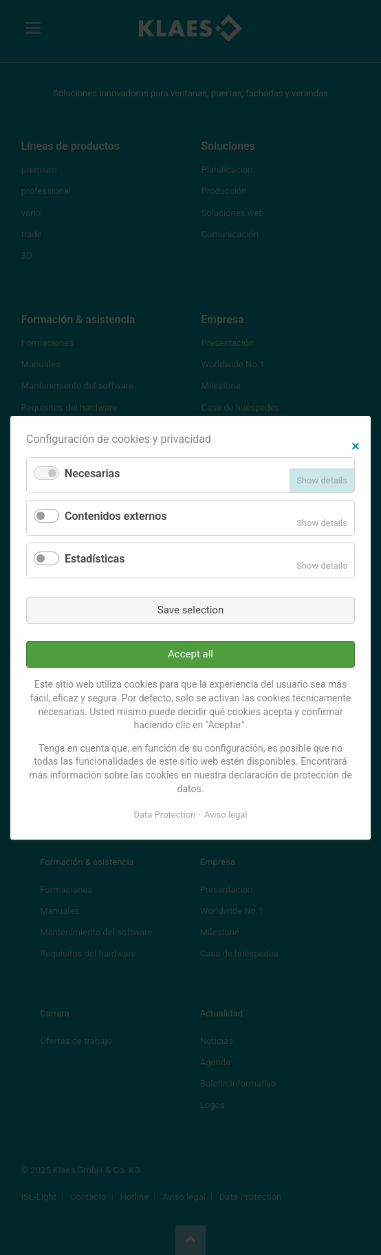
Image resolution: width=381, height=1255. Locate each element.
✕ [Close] (355, 444)
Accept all (190, 654)
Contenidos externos (115, 516)
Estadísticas (94, 558)
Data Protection (165, 814)
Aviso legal (226, 814)
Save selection (190, 609)
